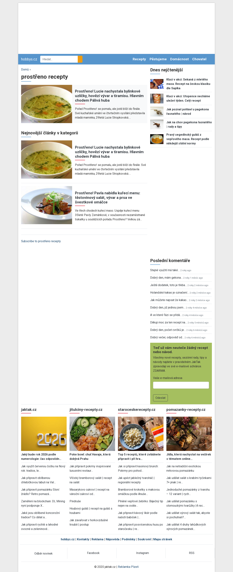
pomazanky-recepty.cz (186, 409)
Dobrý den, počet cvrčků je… (168, 330)
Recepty (139, 59)
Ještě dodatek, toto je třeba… (168, 285)
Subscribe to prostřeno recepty (41, 241)
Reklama (97, 539)
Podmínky (128, 539)
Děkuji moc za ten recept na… (168, 322)
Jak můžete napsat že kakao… (169, 300)
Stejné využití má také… (165, 270)
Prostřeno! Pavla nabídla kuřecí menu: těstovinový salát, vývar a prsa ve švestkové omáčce (107, 197)
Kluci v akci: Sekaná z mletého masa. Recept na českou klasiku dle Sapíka (188, 84)
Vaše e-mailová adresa (167, 378)
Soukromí (144, 539)
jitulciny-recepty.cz (86, 409)
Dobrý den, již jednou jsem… (167, 307)
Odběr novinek (43, 553)
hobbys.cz (29, 59)
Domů (25, 69)
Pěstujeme (158, 59)
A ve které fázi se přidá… (166, 315)
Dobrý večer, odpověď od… (167, 337)
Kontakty (83, 539)
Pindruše (75, 501)
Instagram (142, 553)
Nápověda (112, 539)
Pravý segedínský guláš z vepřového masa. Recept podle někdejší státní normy (187, 139)
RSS (191, 553)
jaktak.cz (29, 409)
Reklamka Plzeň (128, 567)
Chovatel (199, 59)
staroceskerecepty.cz (136, 409)
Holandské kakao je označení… (169, 292)
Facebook (93, 553)
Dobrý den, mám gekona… (166, 277)
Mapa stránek (162, 539)
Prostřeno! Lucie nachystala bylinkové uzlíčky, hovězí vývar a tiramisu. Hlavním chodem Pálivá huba (109, 96)
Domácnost (179, 59)
